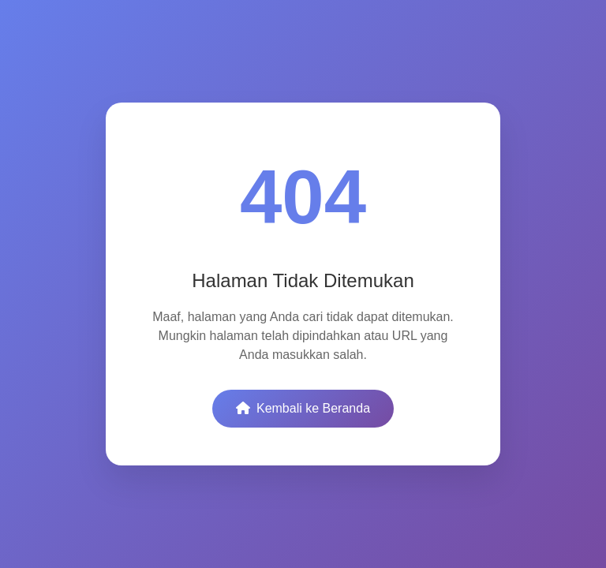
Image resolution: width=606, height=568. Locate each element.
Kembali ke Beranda (303, 408)
